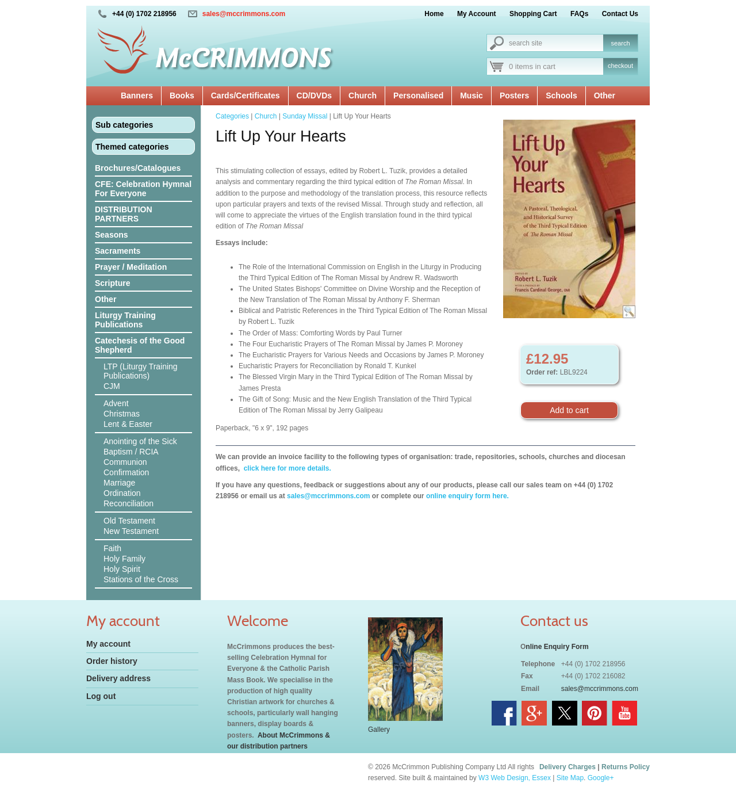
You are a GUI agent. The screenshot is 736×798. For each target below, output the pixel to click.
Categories (232, 116)
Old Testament (129, 520)
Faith (112, 548)
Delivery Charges (567, 767)
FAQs (579, 14)
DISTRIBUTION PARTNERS (123, 214)
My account (108, 643)
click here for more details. (286, 468)
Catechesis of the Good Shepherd (140, 345)
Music (471, 95)
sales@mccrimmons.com (243, 14)
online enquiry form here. (467, 496)
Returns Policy (625, 767)
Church (362, 95)
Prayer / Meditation (131, 267)
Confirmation (126, 472)
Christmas (121, 413)
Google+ (601, 778)
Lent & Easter (127, 424)
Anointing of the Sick (140, 441)
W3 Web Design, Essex (514, 778)
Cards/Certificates (245, 95)
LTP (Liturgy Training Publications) (140, 371)
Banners (137, 95)
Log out (101, 696)
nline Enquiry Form (557, 647)
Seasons (111, 234)
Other (604, 95)
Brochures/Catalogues (138, 168)
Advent (116, 403)
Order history (111, 661)
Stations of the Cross (140, 579)
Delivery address (118, 678)
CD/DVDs (314, 95)
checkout (620, 65)
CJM (111, 386)
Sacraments (117, 250)
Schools (561, 95)
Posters (514, 95)
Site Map (570, 778)
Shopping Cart (533, 14)
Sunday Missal (304, 116)
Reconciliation (128, 503)
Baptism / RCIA (131, 451)
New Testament (131, 531)
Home (433, 14)
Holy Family (124, 558)
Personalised (418, 95)
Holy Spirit (121, 569)
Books (182, 95)
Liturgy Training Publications (125, 320)
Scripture (112, 283)
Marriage (119, 482)
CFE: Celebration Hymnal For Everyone (143, 189)
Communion (125, 462)
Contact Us (620, 14)
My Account (476, 14)
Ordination (122, 493)
